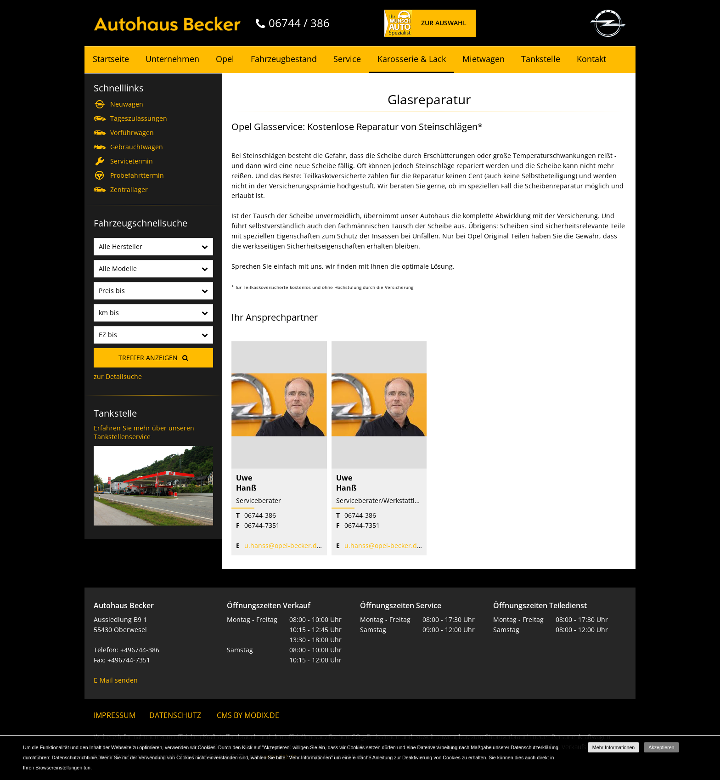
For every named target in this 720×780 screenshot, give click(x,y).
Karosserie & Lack (411, 58)
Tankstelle (540, 58)
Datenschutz (175, 715)
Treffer (148, 357)
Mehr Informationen (613, 747)
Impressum (114, 715)
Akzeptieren (661, 747)
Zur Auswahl (444, 22)
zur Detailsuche (118, 376)
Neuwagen (126, 104)
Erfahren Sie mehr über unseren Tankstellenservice (144, 432)
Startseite (111, 58)
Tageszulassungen (138, 118)
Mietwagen (483, 58)
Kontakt (591, 58)
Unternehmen (172, 58)
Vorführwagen (132, 132)
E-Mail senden (116, 680)
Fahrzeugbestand (284, 58)
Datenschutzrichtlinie (74, 757)
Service (347, 58)
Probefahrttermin (137, 175)
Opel (225, 58)
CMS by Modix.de (248, 715)
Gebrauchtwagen (136, 146)
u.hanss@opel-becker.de (282, 545)
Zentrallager (129, 189)
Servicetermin (131, 161)
